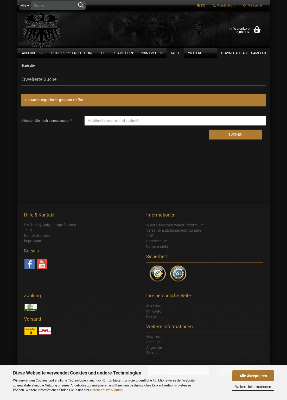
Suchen (235, 134)
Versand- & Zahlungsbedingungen (173, 230)
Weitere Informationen (253, 387)
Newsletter (155, 337)
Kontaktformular (37, 235)
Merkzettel (252, 5)
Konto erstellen (158, 246)
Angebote (154, 347)
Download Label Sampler (243, 53)
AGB (150, 236)
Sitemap (153, 353)
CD (103, 53)
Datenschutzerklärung (106, 390)
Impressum (33, 241)
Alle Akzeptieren (253, 376)
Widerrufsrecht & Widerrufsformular (175, 225)
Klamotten (123, 53)
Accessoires (32, 53)
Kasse (151, 316)
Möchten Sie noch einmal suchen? (46, 121)
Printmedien (152, 53)
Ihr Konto (153, 311)
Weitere (195, 53)
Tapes (175, 53)
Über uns (153, 342)
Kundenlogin (224, 5)
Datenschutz (156, 241)
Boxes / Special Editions (72, 53)
